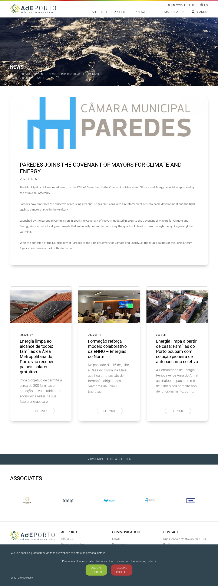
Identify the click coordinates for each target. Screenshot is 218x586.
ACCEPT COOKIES (96, 570)
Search (199, 12)
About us (67, 538)
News (52, 74)
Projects (121, 12)
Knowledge (144, 12)
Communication (173, 12)
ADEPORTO (99, 12)
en (204, 5)
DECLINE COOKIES (121, 570)
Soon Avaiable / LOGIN (182, 5)
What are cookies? (22, 577)
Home (13, 74)
